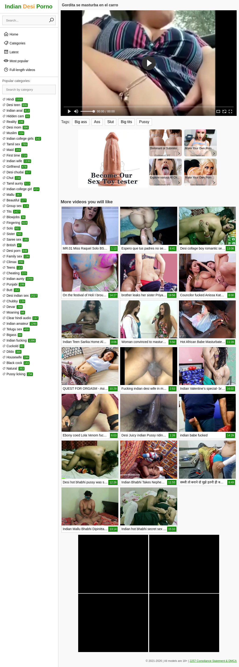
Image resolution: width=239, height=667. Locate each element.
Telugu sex (16, 329)
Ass (97, 122)
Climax (13, 262)
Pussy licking (17, 374)
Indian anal (16, 110)
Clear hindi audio (20, 318)
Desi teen (15, 105)
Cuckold (13, 346)
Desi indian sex (20, 295)
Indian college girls (21, 138)
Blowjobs (13, 217)
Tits (11, 211)
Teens (12, 267)
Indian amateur (19, 323)
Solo (11, 228)
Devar (12, 307)
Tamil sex (15, 144)
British (11, 245)
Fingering (15, 223)
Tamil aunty (16, 183)
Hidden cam (16, 116)
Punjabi (13, 284)
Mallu (12, 194)
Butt (11, 290)
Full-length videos (19, 69)
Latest (11, 51)
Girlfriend (14, 166)
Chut (11, 178)
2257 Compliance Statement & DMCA (213, 661)
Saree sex (15, 239)
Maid (11, 150)
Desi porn (15, 251)
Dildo (11, 351)
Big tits (126, 122)
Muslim (13, 133)
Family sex (16, 256)
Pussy (144, 122)
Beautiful (14, 200)
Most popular (16, 60)
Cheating (14, 273)
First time (14, 155)
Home (11, 34)
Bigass (12, 335)
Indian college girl (20, 189)
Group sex (15, 206)
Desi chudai (16, 172)
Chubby (13, 301)
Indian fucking (19, 340)
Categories (14, 43)
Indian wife (16, 161)
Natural (13, 368)
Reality (13, 122)
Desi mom (15, 127)
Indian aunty (17, 279)
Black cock (16, 363)
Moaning (13, 312)
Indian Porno (29, 6)
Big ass (81, 122)
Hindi (12, 99)
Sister (12, 234)
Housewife (15, 357)
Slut (110, 122)
